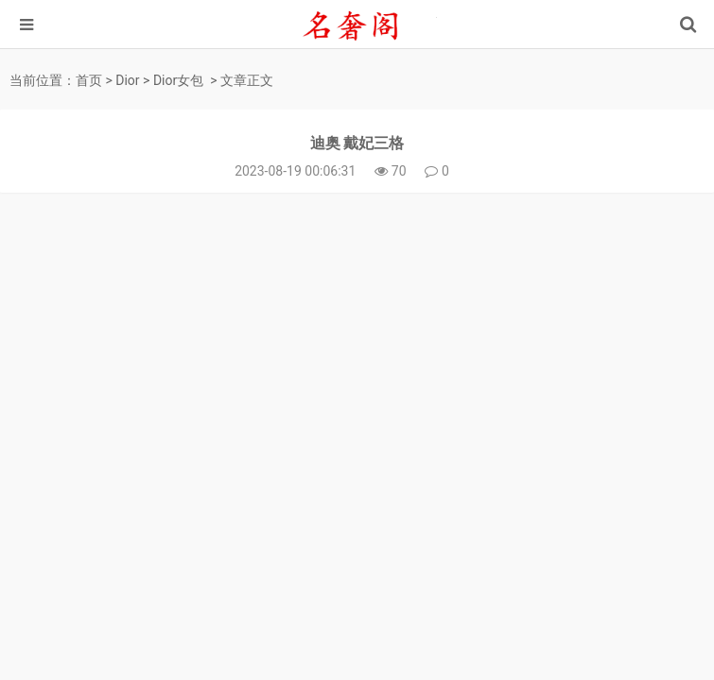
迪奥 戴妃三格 (357, 143)
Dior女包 (178, 80)
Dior (127, 80)
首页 (89, 80)
